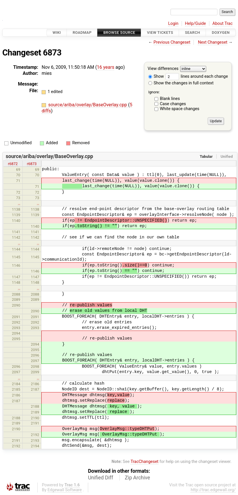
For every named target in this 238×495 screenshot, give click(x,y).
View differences (163, 68)
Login (173, 23)
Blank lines (170, 98)
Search (192, 32)
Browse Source (119, 32)
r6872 (13, 164)
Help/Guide (195, 23)
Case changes (173, 103)
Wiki (57, 32)
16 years (105, 67)
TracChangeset (144, 461)
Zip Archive (137, 478)
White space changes (180, 108)
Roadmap (82, 32)
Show (156, 76)
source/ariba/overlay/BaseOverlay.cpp (88, 104)
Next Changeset (212, 42)
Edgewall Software (64, 489)
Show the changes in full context (181, 83)
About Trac (223, 23)
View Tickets (160, 32)
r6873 (32, 164)
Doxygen (221, 32)
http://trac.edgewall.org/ (213, 489)
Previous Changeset (172, 42)
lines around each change (196, 76)
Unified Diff (100, 478)
